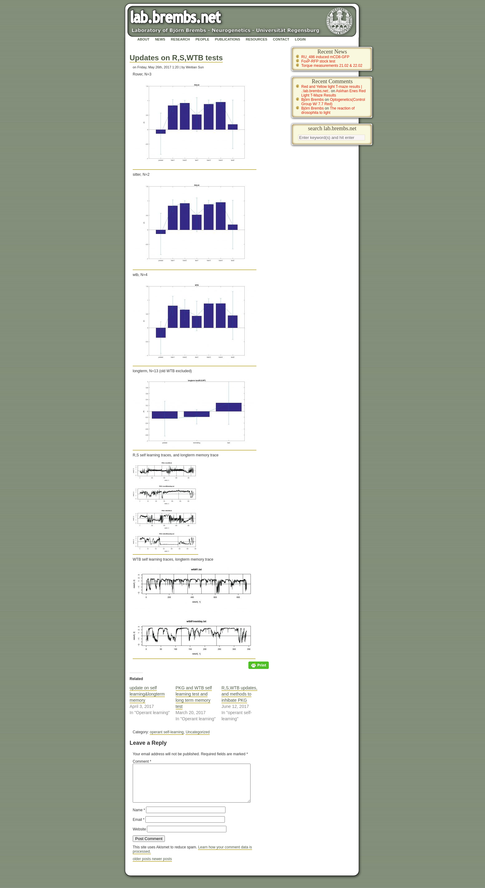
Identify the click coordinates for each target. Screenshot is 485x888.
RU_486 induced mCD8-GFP (325, 57)
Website (139, 836)
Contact (281, 39)
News (160, 39)
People (202, 39)
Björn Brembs (312, 99)
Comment (142, 761)
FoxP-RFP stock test (318, 61)
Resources (256, 39)
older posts (142, 866)
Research (180, 39)
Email (138, 827)
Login (300, 39)
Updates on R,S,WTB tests (176, 58)
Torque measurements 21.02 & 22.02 (331, 65)
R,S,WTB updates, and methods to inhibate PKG (239, 694)
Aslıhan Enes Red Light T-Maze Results (333, 93)
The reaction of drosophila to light (328, 110)
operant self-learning (166, 732)
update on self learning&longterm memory (147, 694)
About (143, 39)
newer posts (162, 866)
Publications (227, 39)
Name (139, 817)
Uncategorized (197, 732)
